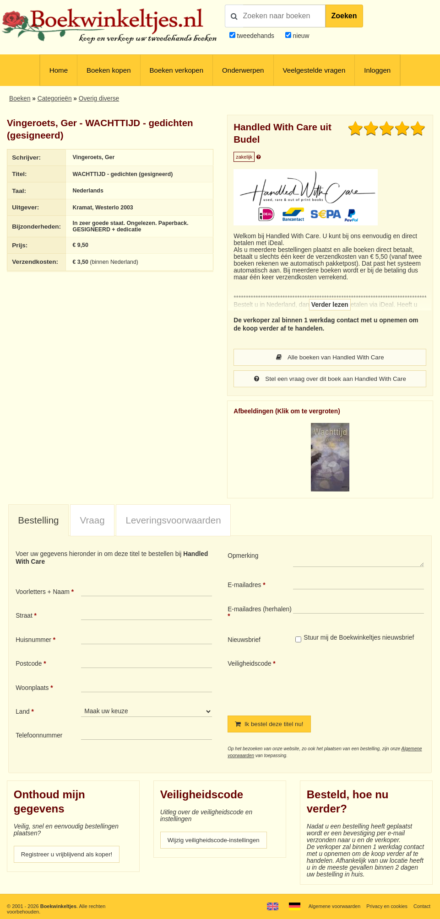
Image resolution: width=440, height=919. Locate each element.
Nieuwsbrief (244, 639)
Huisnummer (33, 639)
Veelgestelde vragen (314, 70)
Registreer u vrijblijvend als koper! (68, 854)
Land (23, 711)
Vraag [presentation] (92, 520)
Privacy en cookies (386, 906)
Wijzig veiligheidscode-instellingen (215, 840)
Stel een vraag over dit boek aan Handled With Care (329, 378)
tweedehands (255, 35)
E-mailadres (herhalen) (260, 609)
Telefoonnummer (39, 735)
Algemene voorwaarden (332, 906)
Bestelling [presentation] (38, 520)
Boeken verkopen (176, 70)
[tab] (38, 520)
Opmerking (243, 555)
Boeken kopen (109, 70)
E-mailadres (244, 585)
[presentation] (369, 680)
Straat (24, 615)
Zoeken (344, 16)
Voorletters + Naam (43, 591)
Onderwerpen (243, 70)
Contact (421, 906)
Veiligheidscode (249, 663)
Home (58, 70)
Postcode (29, 663)
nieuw (300, 35)
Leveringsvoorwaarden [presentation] (173, 520)
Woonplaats (32, 687)
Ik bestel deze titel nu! (270, 724)
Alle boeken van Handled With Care (330, 357)
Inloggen (377, 70)
